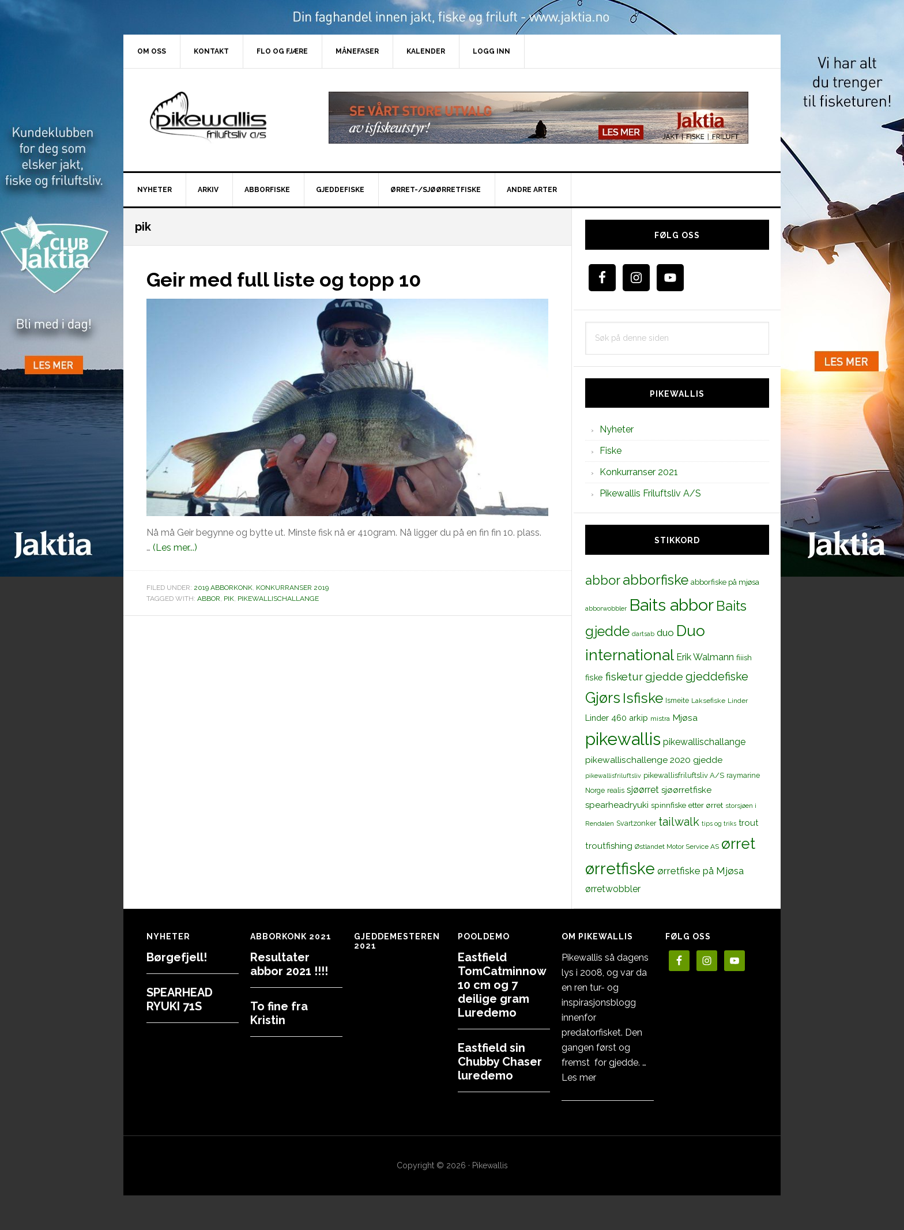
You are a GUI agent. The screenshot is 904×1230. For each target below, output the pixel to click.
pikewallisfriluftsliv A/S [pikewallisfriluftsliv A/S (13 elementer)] (683, 775)
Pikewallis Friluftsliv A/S (650, 493)
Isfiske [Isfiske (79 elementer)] (643, 698)
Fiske (611, 450)
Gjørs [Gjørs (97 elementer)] (602, 697)
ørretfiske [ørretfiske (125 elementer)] (620, 868)
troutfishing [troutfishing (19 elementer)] (608, 846)
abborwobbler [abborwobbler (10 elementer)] (606, 608)
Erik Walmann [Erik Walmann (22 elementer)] (705, 657)
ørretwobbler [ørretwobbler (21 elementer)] (613, 888)
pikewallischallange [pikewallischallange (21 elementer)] (704, 741)
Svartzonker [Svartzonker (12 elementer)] (636, 823)
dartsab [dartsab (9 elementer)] (643, 633)
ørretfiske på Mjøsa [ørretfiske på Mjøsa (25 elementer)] (700, 871)
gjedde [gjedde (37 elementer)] (664, 676)
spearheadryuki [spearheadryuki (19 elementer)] (617, 805)
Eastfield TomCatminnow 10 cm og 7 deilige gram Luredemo (502, 985)
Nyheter (617, 429)
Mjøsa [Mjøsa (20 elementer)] (685, 717)
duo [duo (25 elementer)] (665, 632)
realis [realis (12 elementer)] (615, 790)
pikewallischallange (278, 599)
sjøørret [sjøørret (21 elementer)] (643, 789)
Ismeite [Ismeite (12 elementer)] (677, 700)
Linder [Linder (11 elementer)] (738, 701)
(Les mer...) (175, 547)
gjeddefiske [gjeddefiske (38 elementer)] (716, 676)
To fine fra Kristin (279, 1013)
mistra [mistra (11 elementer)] (660, 718)
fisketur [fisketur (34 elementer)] (624, 676)
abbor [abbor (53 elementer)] (602, 580)
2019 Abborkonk (223, 588)
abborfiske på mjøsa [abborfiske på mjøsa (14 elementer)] (725, 581)
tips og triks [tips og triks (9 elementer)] (719, 823)
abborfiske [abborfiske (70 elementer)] (655, 580)
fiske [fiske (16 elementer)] (594, 677)
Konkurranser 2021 (639, 472)
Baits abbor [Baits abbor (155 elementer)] (671, 605)
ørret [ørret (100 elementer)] (738, 843)
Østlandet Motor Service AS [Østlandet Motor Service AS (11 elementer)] (677, 846)
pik (229, 599)
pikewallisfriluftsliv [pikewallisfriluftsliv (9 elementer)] (613, 775)
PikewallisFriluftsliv (221, 118)
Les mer (579, 1077)
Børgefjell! (176, 957)
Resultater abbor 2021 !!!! (289, 964)
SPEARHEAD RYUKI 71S (179, 999)
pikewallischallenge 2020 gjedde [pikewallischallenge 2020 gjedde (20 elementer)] (653, 759)
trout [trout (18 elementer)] (748, 822)
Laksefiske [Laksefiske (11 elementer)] (708, 701)
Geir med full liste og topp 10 (290, 279)
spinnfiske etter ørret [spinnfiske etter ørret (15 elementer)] (687, 805)
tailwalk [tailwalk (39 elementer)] (678, 822)
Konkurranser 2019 (292, 588)
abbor (208, 599)
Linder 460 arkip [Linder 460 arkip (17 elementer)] (616, 718)
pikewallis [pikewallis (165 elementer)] (623, 739)
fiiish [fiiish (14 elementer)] (744, 657)
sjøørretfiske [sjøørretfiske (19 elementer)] (686, 790)
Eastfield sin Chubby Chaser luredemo (500, 1061)
